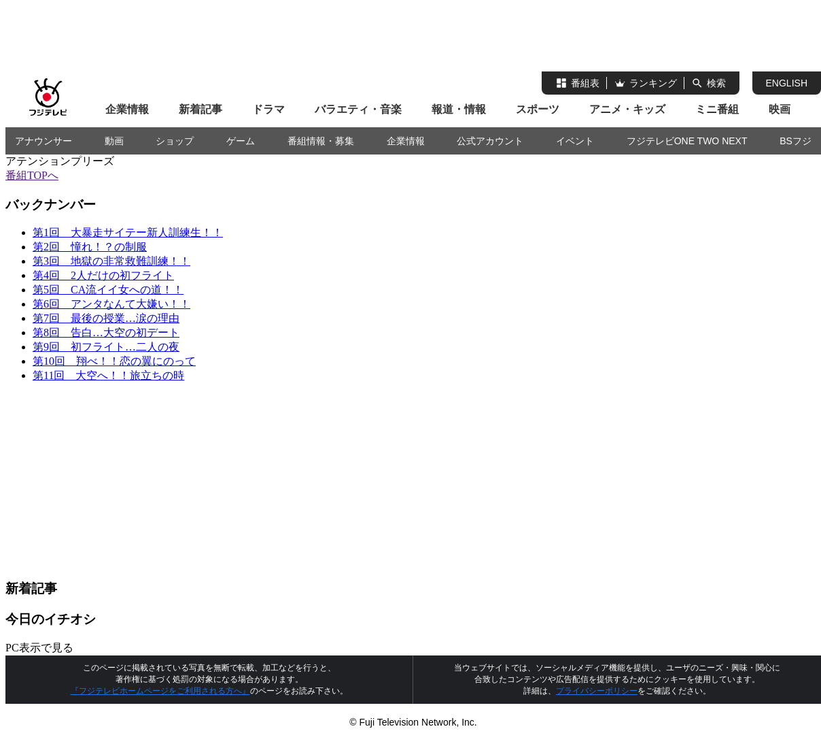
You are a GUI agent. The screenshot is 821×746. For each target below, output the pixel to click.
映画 (779, 109)
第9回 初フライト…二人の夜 (106, 347)
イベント (575, 140)
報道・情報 (459, 109)
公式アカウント (490, 140)
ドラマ (268, 109)
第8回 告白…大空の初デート (106, 332)
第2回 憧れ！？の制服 (90, 247)
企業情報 (127, 109)
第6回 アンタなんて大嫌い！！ (111, 304)
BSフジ (795, 140)
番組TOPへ (31, 175)
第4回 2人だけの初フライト (103, 275)
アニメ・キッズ (627, 109)
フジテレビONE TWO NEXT (687, 140)
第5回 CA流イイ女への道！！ (108, 289)
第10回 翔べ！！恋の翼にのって (114, 361)
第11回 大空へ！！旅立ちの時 (108, 375)
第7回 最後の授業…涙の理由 (106, 318)
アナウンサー (43, 140)
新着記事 (200, 109)
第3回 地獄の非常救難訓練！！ (111, 261)
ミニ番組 (717, 109)
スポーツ (537, 109)
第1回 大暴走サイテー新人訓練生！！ (128, 232)
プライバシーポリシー (596, 691)
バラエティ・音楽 (358, 109)
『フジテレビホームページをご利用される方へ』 (160, 691)
